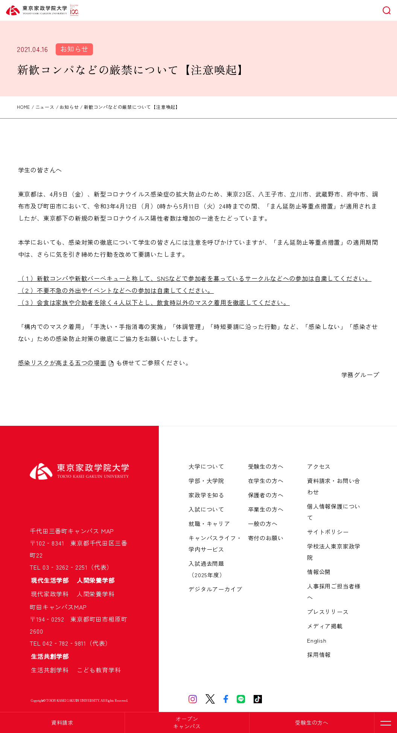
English (317, 640)
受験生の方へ (312, 722)
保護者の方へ (266, 495)
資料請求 (62, 722)
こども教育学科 (99, 669)
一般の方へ (263, 523)
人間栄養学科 (96, 593)
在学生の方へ (266, 481)
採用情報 (319, 654)
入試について (206, 509)
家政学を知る (206, 495)
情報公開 (319, 572)
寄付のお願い (266, 538)
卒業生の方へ (266, 509)
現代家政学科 (53, 593)
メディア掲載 (325, 626)
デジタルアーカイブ (215, 589)
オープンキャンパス (187, 722)
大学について (206, 466)
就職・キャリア (209, 523)
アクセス (319, 466)
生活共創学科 (53, 669)
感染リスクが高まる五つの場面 (62, 362)
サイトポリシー (328, 532)
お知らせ (74, 48)
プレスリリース (328, 612)
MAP (107, 530)
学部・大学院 (206, 481)
